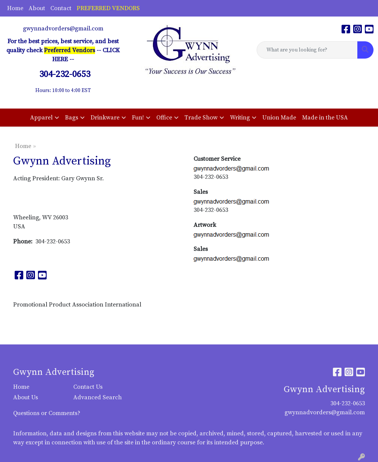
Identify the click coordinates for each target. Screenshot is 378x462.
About (37, 8)
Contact (60, 8)
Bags (71, 117)
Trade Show (201, 117)
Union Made (279, 117)
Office (164, 117)
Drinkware (105, 117)
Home (15, 8)
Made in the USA (325, 117)
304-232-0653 (347, 403)
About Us (25, 397)
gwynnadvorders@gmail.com (63, 28)
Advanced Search (97, 397)
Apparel (41, 117)
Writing (240, 117)
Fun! (138, 117)
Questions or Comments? (46, 413)
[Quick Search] (307, 50)
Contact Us (88, 387)
